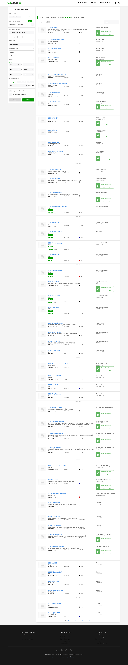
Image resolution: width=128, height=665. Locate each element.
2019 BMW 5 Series (54, 332)
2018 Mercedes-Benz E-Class (58, 466)
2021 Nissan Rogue (54, 604)
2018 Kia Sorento (54, 142)
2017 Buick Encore (54, 581)
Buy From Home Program (101, 639)
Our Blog (102, 637)
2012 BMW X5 (53, 118)
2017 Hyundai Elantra (55, 231)
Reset (15, 100)
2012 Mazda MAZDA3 (55, 151)
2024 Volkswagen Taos (56, 40)
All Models (21, 56)
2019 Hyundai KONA (55, 407)
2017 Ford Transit (54, 503)
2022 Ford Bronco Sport (56, 534)
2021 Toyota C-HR (54, 613)
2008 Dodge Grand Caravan (57, 74)
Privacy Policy (55, 658)
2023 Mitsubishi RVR (55, 572)
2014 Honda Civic (54, 222)
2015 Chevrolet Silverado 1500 (58, 364)
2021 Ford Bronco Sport (56, 546)
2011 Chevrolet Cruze (55, 270)
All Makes (21, 52)
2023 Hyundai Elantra (55, 590)
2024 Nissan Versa (54, 49)
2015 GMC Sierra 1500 (55, 169)
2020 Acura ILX (53, 27)
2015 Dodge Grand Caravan (57, 206)
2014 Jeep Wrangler (55, 394)
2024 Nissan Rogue (54, 525)
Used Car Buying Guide (27, 639)
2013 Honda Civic (54, 254)
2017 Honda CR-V (54, 92)
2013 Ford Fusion (53, 307)
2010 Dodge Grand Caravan (57, 83)
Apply (28, 100)
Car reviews (27, 637)
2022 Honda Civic (54, 350)
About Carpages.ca (102, 643)
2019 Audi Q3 (52, 563)
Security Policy (63, 658)
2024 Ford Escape (54, 58)
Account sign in (65, 643)
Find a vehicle (27, 635)
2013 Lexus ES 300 (54, 376)
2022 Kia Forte (53, 480)
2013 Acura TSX (53, 282)
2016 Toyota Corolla (54, 101)
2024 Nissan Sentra (54, 341)
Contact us (102, 635)
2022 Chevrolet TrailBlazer (57, 494)
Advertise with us (65, 635)
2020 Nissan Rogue (54, 447)
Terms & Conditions (71, 658)
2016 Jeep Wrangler (55, 192)
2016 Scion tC (52, 130)
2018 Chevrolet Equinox (56, 421)
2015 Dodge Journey (55, 243)
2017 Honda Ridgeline (55, 323)
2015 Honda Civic (54, 179)
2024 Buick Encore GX (55, 433)
